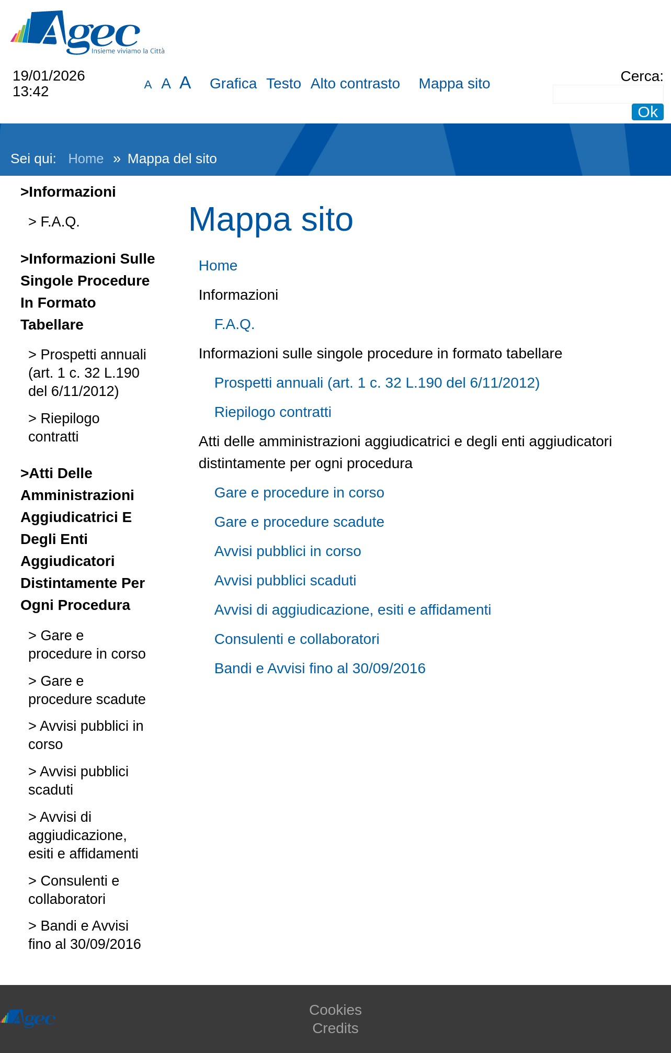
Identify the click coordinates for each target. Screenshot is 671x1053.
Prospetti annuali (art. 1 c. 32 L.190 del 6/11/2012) (87, 372)
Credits (335, 1028)
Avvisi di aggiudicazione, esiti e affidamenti (83, 835)
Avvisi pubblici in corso (287, 551)
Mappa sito (455, 83)
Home (86, 158)
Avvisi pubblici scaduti (285, 580)
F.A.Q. (58, 221)
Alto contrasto (355, 83)
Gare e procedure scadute (299, 522)
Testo (283, 83)
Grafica (233, 83)
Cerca (640, 76)
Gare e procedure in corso (299, 492)
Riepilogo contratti (273, 412)
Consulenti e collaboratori (297, 639)
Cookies (335, 1010)
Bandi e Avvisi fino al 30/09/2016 (320, 668)
